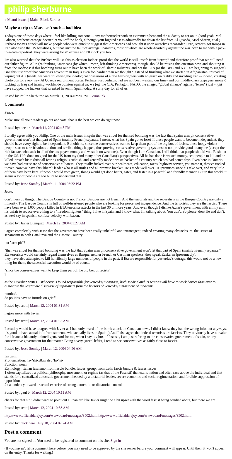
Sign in (116, 440)
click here (28, 423)
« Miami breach (16, 19)
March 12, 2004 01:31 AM (49, 305)
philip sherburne (40, 9)
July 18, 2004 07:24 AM (55, 423)
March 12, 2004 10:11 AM (51, 392)
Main (34, 19)
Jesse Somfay (30, 184)
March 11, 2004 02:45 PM (51, 128)
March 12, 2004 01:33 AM (49, 321)
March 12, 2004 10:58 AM (49, 408)
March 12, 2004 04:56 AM (62, 348)
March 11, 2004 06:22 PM (62, 184)
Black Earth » (50, 19)
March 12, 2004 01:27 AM (65, 223)
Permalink (97, 96)
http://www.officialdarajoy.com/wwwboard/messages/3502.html (51, 415)
